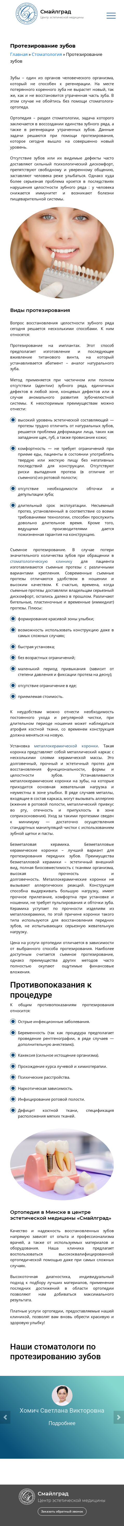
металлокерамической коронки (66, 745)
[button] (5, 1417)
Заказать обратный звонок (62, 1511)
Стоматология (47, 54)
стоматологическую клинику (41, 561)
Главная (19, 54)
